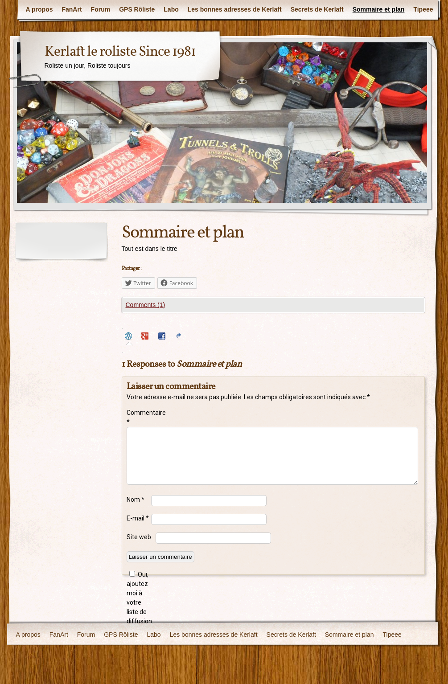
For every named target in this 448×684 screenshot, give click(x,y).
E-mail (138, 518)
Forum (101, 9)
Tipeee (423, 9)
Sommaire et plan (379, 9)
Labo (171, 9)
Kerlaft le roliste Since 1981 (120, 52)
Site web (139, 537)
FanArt (72, 9)
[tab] (129, 337)
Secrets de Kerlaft (317, 9)
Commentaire (139, 417)
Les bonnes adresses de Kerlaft (235, 9)
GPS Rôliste (137, 9)
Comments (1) (145, 304)
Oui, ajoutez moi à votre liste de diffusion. (139, 598)
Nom (135, 499)
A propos (39, 9)
